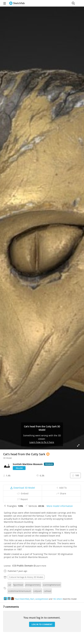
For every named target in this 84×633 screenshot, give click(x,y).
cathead (47, 591)
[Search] (73, 3)
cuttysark (37, 591)
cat (9, 584)
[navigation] (4, 3)
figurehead (18, 584)
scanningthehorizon (52, 584)
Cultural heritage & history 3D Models (26, 577)
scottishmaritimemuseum (19, 591)
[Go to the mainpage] (17, 3)
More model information (60, 505)
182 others (57, 599)
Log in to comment (42, 624)
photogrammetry (33, 584)
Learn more (40, 565)
